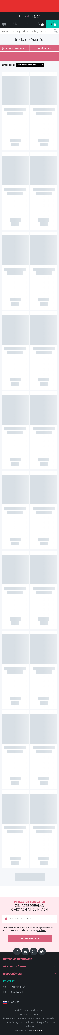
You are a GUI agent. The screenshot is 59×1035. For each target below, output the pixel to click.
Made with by (29, 1030)
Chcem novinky (29, 938)
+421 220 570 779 (17, 987)
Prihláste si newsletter (29, 906)
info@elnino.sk (16, 992)
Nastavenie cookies (30, 1014)
